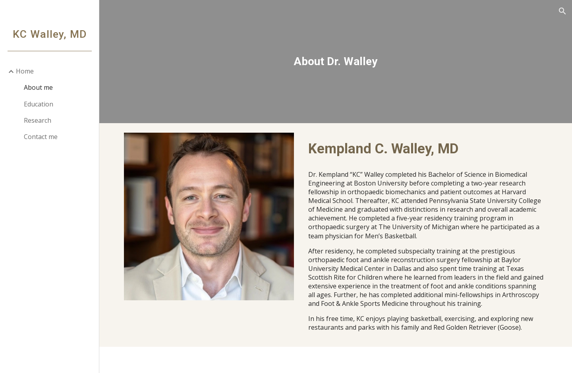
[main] (335, 61)
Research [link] (37, 120)
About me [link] (38, 87)
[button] (562, 11)
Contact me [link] (41, 136)
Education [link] (38, 104)
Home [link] (25, 71)
